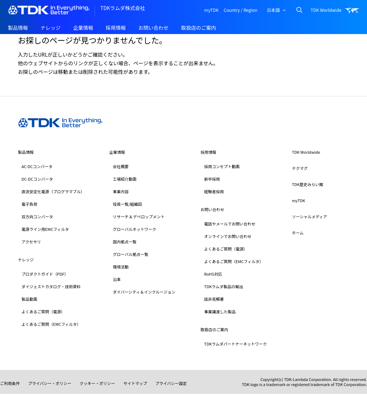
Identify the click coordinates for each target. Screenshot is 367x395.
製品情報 (18, 27)
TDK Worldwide (326, 10)
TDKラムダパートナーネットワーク (235, 344)
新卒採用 (212, 179)
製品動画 (29, 299)
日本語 (273, 10)
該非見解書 (214, 299)
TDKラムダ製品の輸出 (223, 286)
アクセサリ (31, 241)
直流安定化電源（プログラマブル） (53, 191)
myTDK (211, 10)
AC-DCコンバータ (37, 166)
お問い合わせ (153, 27)
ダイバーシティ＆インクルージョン (144, 292)
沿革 (117, 279)
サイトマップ (135, 383)
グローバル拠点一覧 (130, 254)
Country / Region (240, 10)
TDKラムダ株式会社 (122, 7)
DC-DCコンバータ (37, 179)
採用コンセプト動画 (222, 166)
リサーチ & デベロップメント (139, 216)
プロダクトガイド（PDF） (45, 274)
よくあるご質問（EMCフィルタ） (51, 324)
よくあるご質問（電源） (43, 311)
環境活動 (121, 267)
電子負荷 (29, 204)
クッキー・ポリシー (97, 383)
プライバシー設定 (171, 383)
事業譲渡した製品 (220, 311)
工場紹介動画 (125, 179)
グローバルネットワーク (134, 229)
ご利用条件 (10, 383)
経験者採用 (214, 191)
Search (299, 9)
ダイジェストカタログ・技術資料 (51, 286)
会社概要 (121, 166)
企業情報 (83, 27)
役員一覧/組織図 (127, 204)
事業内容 (121, 191)
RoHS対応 (213, 274)
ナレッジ (50, 27)
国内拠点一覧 (125, 241)
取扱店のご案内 (198, 27)
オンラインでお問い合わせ (228, 236)
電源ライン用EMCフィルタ (45, 229)
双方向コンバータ (37, 216)
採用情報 (116, 27)
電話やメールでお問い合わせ (230, 224)
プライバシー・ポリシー (49, 383)
